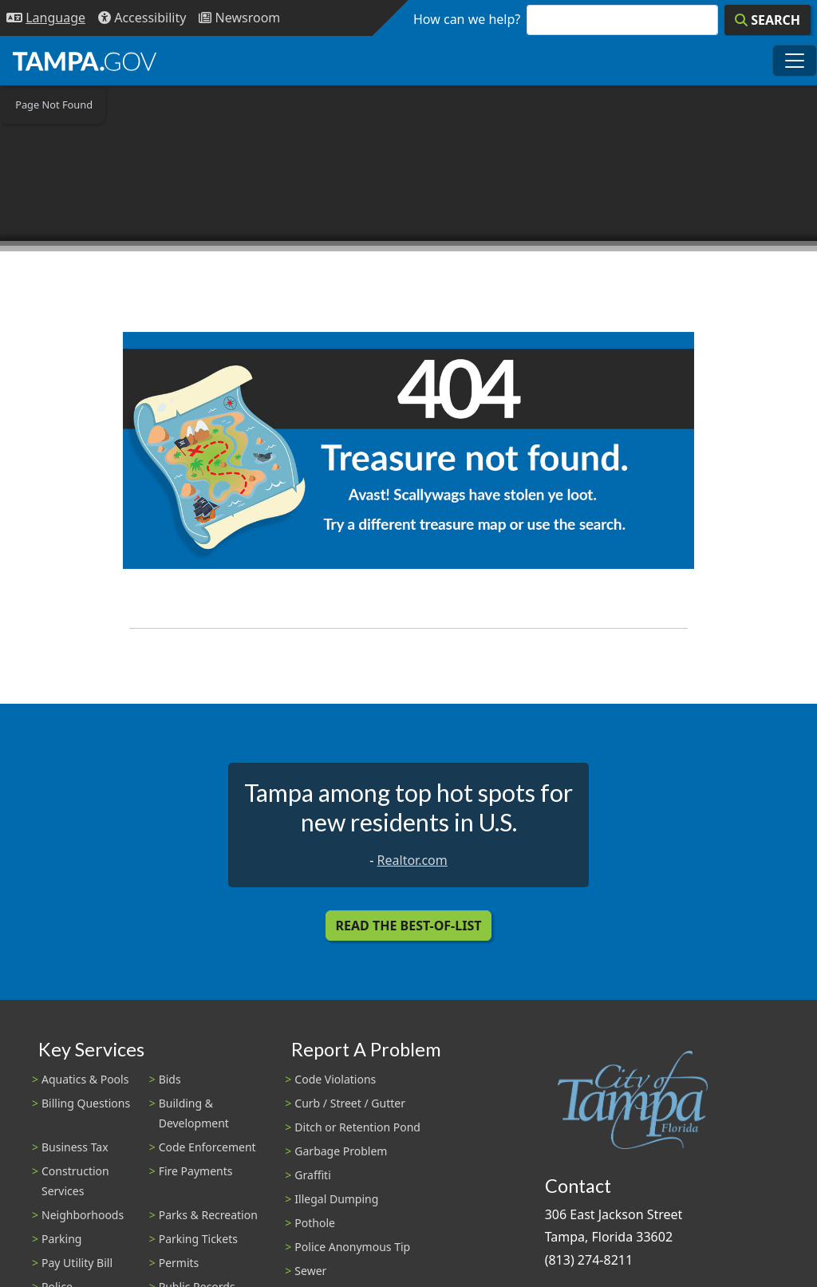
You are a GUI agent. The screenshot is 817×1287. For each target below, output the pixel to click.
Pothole (314, 1222)
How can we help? (466, 19)
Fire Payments (196, 1170)
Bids (170, 1079)
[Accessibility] (142, 18)
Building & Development (194, 1113)
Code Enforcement (207, 1147)
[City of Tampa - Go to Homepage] (84, 60)
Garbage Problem (340, 1151)
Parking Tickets (198, 1238)
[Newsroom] (239, 18)
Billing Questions (85, 1103)
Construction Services (75, 1180)
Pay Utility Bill (76, 1262)
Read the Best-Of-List (409, 925)
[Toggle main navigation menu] (794, 61)
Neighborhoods (82, 1214)
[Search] (767, 20)
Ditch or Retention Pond (357, 1127)
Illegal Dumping (336, 1198)
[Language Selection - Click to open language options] (46, 18)
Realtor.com (412, 860)
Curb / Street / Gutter (349, 1103)
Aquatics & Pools (84, 1079)
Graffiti (312, 1174)
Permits (179, 1262)
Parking (61, 1238)
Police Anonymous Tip (352, 1246)
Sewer (310, 1270)
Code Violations (335, 1079)
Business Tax (75, 1147)
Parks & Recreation (208, 1214)
